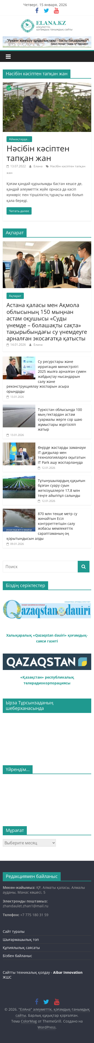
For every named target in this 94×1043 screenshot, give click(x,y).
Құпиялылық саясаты (21, 947)
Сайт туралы (14, 931)
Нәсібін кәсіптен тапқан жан (38, 153)
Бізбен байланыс (17, 955)
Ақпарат (15, 296)
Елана (38, 166)
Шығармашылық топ (21, 939)
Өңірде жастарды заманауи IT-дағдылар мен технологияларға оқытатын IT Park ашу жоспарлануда (62, 455)
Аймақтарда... (19, 139)
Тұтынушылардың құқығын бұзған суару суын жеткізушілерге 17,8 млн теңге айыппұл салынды (61, 488)
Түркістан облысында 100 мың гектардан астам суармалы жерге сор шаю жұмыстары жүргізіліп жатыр (60, 419)
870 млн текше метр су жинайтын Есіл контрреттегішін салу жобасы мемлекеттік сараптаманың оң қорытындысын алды (42, 526)
